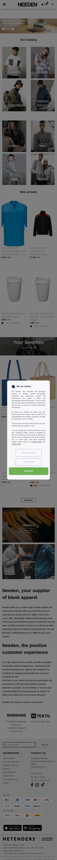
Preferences (28, 462)
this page (31, 426)
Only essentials (29, 453)
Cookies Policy (37, 442)
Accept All (28, 471)
